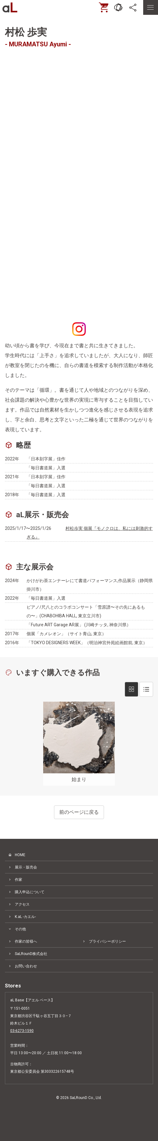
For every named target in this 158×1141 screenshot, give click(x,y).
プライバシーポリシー (107, 941)
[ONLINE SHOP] (103, 7)
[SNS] (133, 7)
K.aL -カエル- (25, 917)
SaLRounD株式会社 (31, 954)
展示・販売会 (26, 867)
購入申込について (29, 892)
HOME (20, 855)
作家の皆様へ (26, 941)
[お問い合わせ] (118, 7)
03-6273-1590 (22, 1031)
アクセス (22, 904)
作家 (18, 879)
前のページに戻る (79, 812)
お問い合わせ (26, 966)
